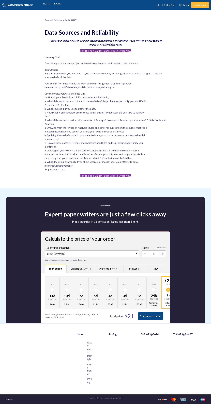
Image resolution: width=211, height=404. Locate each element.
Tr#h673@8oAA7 (183, 334)
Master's (134, 268)
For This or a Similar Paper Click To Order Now (105, 50)
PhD (155, 268)
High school (55, 268)
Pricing (57, 3)
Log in (184, 5)
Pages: (145, 247)
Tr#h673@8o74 (150, 334)
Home (46, 3)
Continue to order (151, 316)
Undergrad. (81, 268)
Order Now (200, 5)
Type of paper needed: (57, 247)
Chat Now (168, 5)
